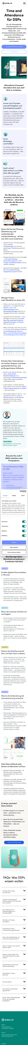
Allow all (14, 542)
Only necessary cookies (14, 552)
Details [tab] (14, 495)
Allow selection (14, 547)
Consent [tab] (5, 495)
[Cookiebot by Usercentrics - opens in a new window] (20, 491)
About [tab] (23, 495)
